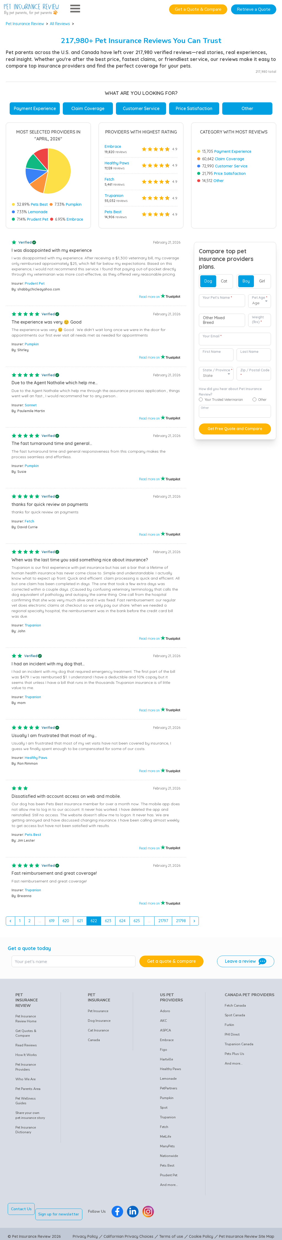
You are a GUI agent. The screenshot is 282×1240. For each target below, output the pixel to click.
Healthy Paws (117, 163)
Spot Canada (235, 1015)
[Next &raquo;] (194, 921)
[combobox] (222, 320)
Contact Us (21, 1209)
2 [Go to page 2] (29, 920)
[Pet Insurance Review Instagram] (153, 1209)
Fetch (109, 179)
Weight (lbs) (258, 319)
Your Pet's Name (217, 297)
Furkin (229, 1025)
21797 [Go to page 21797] (163, 920)
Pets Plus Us (234, 1054)
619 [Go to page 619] (52, 920)
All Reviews (60, 23)
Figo (163, 1049)
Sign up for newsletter (64, 1209)
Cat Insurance (98, 1030)
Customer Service (141, 108)
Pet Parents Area (27, 1089)
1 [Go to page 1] (19, 920)
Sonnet (31, 405)
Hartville (166, 1059)
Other (247, 108)
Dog (208, 281)
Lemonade (38, 211)
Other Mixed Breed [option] (214, 320)
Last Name (249, 352)
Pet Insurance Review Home (25, 1018)
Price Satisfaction (194, 108)
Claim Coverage (87, 108)
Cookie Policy (201, 1231)
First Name (212, 352)
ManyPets (167, 1146)
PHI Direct (232, 1034)
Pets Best (39, 204)
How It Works (26, 1055)
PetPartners (168, 1088)
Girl (262, 281)
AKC (163, 1020)
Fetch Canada (235, 1005)
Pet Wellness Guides (25, 1101)
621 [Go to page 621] (80, 920)
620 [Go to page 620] (66, 920)
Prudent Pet (37, 219)
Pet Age (259, 297)
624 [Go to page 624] (122, 920)
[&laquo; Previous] (10, 921)
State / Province (217, 370)
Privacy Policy (85, 1231)
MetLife (165, 1136)
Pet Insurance (98, 1011)
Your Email (212, 336)
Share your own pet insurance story (30, 1115)
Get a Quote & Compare (198, 9)
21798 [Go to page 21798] (181, 920)
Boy (246, 281)
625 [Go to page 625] (137, 920)
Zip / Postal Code (255, 372)
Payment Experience (35, 108)
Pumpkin (74, 204)
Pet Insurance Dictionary (25, 1130)
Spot (163, 1107)
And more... (169, 1185)
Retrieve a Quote (253, 9)
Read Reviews (26, 1045)
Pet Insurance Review (25, 23)
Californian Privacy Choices (128, 1231)
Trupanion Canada (239, 1044)
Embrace (75, 219)
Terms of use (171, 1231)
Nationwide (169, 1156)
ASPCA (165, 1030)
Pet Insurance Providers (25, 1067)
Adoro (165, 1011)
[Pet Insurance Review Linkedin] (138, 1209)
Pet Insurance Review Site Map (246, 1231)
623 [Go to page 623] (108, 920)
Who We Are (25, 1079)
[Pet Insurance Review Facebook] (122, 1209)
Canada (94, 1040)
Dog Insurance (99, 1020)
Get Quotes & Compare (25, 1033)
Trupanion (114, 195)
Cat (224, 281)
